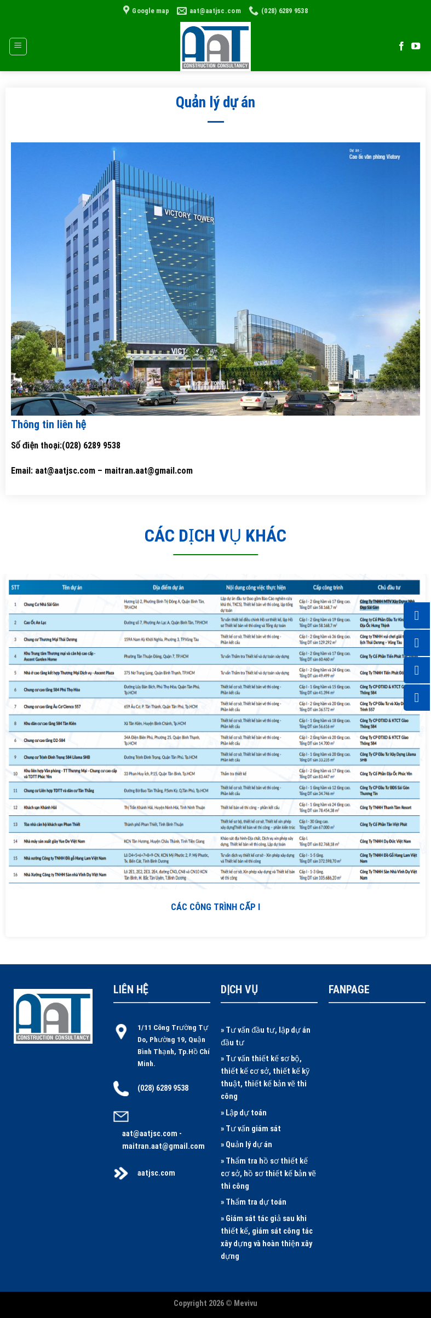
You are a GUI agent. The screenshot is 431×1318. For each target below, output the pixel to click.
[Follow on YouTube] (415, 46)
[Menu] (18, 46)
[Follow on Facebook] (401, 46)
